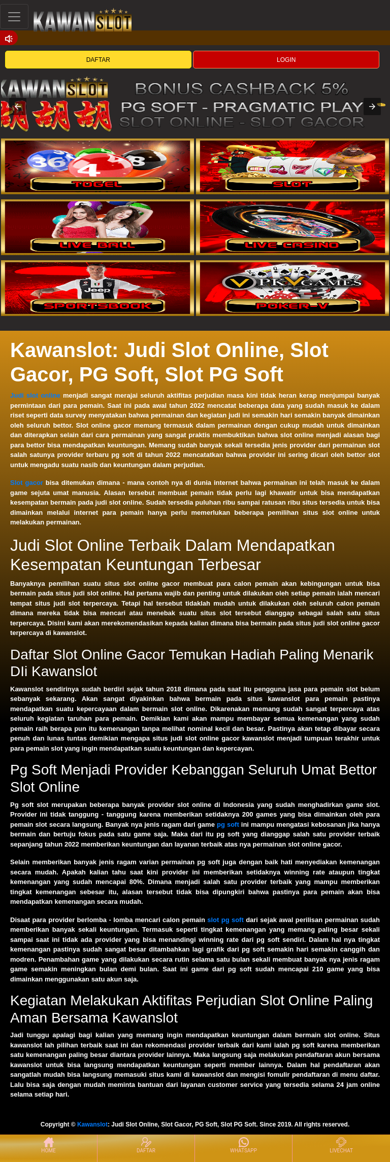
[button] (17, 106)
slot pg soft (225, 920)
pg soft (228, 824)
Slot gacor (26, 482)
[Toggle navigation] (14, 16)
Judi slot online (35, 395)
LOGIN (286, 59)
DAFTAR (98, 59)
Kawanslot (92, 1124)
